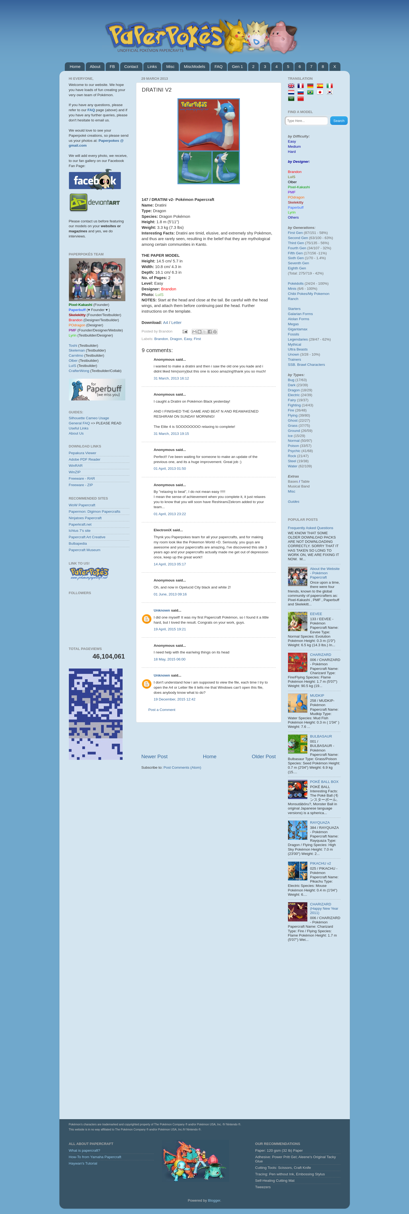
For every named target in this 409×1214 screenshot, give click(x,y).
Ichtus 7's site (80, 531)
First (197, 339)
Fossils (293, 334)
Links (152, 66)
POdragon (296, 197)
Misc (170, 66)
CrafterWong (79, 371)
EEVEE (316, 614)
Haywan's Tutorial (83, 1163)
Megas (293, 324)
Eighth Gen (297, 268)
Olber (73, 361)
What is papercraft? (84, 1150)
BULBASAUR (321, 736)
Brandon (161, 339)
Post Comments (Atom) (182, 767)
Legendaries (298, 339)
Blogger (214, 1200)
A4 (165, 322)
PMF (292, 192)
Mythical (294, 344)
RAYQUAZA (320, 823)
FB (112, 66)
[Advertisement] (209, 738)
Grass (293, 426)
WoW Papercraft (82, 505)
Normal (294, 441)
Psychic (294, 451)
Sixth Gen (296, 258)
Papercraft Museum (85, 550)
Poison (293, 446)
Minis (292, 289)
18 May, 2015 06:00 (170, 659)
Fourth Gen (297, 248)
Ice (290, 436)
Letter (176, 322)
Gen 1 (237, 66)
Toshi (73, 346)
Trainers (294, 359)
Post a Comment (162, 710)
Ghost (293, 420)
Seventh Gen (298, 263)
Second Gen (298, 238)
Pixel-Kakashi (299, 187)
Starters (294, 309)
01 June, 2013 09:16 (170, 594)
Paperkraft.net (80, 524)
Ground (294, 431)
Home (75, 66)
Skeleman (77, 350)
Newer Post (154, 756)
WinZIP (75, 472)
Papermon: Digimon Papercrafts (94, 512)
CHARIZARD (320, 655)
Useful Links (79, 428)
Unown (293, 354)
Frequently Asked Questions (310, 528)
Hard (292, 152)
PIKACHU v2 (320, 863)
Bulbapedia (78, 543)
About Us (76, 433)
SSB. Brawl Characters (306, 365)
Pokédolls (296, 283)
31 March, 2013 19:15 (171, 434)
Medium (294, 146)
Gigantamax (298, 329)
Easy (188, 339)
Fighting (294, 405)
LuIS (72, 366)
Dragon (176, 339)
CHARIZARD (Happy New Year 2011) (324, 908)
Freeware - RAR (82, 478)
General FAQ (79, 423)
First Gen (295, 233)
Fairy (292, 400)
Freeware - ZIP (81, 485)
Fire (291, 410)
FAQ (219, 66)
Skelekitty (296, 202)
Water (293, 466)
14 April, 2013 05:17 (170, 564)
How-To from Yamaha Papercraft (95, 1157)
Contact (131, 66)
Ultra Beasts (298, 349)
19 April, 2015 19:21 (170, 629)
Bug (291, 380)
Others (293, 217)
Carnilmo (76, 355)
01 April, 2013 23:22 (170, 514)
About (95, 66)
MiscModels (194, 66)
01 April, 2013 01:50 (170, 469)
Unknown (162, 610)
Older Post (264, 756)
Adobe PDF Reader (85, 459)
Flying (293, 415)
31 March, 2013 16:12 (171, 378)
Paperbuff (296, 207)
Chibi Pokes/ (298, 294)
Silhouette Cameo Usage (89, 418)
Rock (292, 456)
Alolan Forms (299, 319)
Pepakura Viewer (83, 453)
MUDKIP (317, 695)
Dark (292, 385)
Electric (294, 395)
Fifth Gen (295, 253)
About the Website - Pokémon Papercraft (325, 573)
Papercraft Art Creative (87, 537)
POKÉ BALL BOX (324, 782)
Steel (292, 461)
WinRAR (76, 466)
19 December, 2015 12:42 (174, 699)
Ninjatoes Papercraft (85, 518)
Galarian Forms (300, 314)
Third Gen (296, 243)
